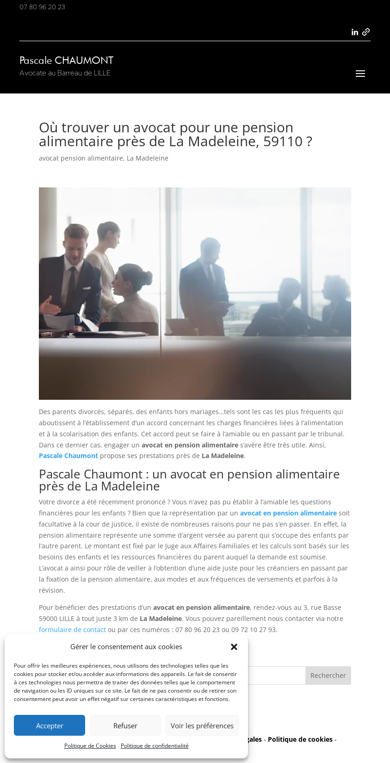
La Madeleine (147, 158)
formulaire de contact (72, 629)
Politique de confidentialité (155, 746)
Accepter (49, 725)
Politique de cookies (300, 739)
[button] (234, 646)
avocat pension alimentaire (81, 158)
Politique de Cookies (90, 746)
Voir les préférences (202, 725)
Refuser (125, 725)
